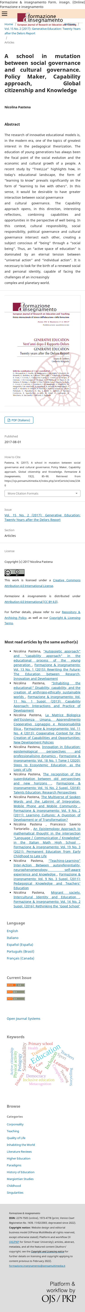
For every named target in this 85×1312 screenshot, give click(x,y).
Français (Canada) (20, 958)
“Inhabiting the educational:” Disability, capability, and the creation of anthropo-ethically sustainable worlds (47, 690)
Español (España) (20, 944)
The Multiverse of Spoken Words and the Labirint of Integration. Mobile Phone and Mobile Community (47, 801)
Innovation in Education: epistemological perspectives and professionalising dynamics (47, 751)
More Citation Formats (23, 493)
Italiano (12, 938)
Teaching (13, 1131)
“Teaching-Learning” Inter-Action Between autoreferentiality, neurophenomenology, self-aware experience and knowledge (47, 867)
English (12, 931)
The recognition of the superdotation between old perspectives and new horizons (47, 778)
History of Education (20, 1172)
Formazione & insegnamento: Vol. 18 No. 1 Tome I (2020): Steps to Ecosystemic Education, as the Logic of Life (47, 763)
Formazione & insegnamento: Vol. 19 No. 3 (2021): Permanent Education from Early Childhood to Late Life (47, 851)
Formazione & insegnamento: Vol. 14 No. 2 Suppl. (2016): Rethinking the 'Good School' (47, 903)
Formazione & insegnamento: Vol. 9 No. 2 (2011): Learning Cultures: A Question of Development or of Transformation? (47, 815)
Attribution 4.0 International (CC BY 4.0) (31, 602)
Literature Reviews (19, 1152)
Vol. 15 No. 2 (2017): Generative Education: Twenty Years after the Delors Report (42, 31)
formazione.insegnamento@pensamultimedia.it (37, 1265)
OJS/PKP (14, 1241)
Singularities (15, 1192)
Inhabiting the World (21, 1145)
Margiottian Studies (20, 1179)
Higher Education (18, 1158)
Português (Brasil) (20, 951)
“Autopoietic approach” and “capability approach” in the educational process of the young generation (47, 658)
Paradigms (14, 1165)
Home (9, 24)
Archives (69, 24)
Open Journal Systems (23, 1018)
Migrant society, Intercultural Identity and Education (47, 894)
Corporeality (15, 1124)
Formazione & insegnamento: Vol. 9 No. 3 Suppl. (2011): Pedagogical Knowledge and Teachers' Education (47, 881)
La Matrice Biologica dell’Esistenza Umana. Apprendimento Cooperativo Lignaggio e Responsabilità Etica (47, 722)
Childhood (14, 1186)
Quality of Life (16, 1138)
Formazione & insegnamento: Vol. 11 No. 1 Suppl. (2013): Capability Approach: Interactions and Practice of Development (47, 704)
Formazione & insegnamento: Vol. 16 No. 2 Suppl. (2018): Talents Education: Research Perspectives (47, 787)
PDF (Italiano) (20, 420)
